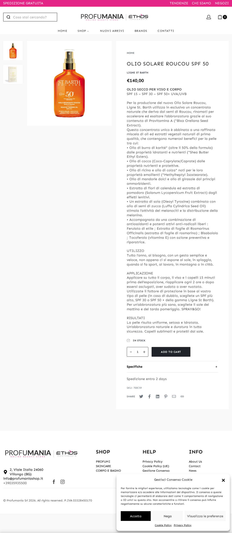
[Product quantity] (137, 352)
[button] (223, 480)
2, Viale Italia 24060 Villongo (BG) (26, 472)
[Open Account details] (208, 17)
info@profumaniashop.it (23, 478)
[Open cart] (222, 17)
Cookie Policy (163, 525)
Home (131, 52)
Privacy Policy (182, 525)
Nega (168, 516)
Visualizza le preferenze (205, 516)
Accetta (135, 516)
